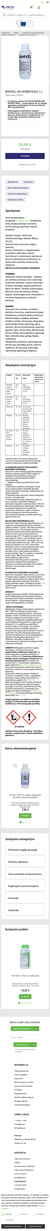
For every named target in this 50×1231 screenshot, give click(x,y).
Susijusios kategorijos (17, 194)
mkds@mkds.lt (20, 1178)
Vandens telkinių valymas (24, 1097)
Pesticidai (13, 898)
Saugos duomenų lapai (23, 1086)
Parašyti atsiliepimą (26, 1028)
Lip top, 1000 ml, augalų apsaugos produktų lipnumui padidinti (25, 796)
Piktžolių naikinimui (9, 35)
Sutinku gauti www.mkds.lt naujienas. (22, 1051)
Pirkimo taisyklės (20, 1075)
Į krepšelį (25, 816)
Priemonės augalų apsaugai (34, 33)
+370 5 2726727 (20, 1174)
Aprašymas (13, 182)
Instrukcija (28, 182)
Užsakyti (24, 156)
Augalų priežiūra (20, 1094)
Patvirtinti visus (35, 1226)
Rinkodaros (7, 1220)
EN (47, 2)
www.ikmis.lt (22, 220)
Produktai (18, 1090)
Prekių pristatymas (21, 1071)
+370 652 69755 (20, 1185)
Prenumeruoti (26, 1044)
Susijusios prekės (15, 199)
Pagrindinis (6, 33)
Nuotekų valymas (21, 1101)
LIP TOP (22, 695)
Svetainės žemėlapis (22, 1105)
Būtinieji (6, 1214)
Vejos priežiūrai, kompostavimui (25, 874)
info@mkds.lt (19, 1189)
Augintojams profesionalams (23, 886)
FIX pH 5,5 (31, 680)
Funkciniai (22, 1214)
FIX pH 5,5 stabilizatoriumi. (31, 665)
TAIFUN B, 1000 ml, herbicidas (25, 976)
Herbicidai (13, 910)
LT (42, 2)
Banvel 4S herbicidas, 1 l (28, 35)
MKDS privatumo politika (23, 1082)
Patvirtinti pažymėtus (13, 1226)
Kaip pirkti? (18, 1079)
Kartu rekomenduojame (18, 188)
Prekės (17, 33)
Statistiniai (38, 1214)
